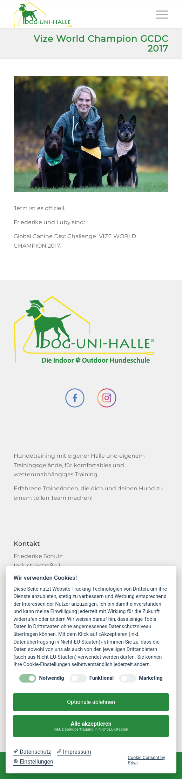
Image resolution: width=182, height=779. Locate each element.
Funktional (101, 678)
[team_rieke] (91, 134)
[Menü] (158, 14)
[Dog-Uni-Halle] (75, 14)
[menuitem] (158, 14)
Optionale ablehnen (91, 702)
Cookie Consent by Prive (146, 760)
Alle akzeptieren (91, 726)
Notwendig (51, 678)
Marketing (150, 678)
